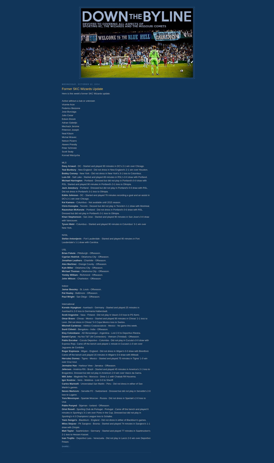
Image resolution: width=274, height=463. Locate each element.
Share (65, 446)
